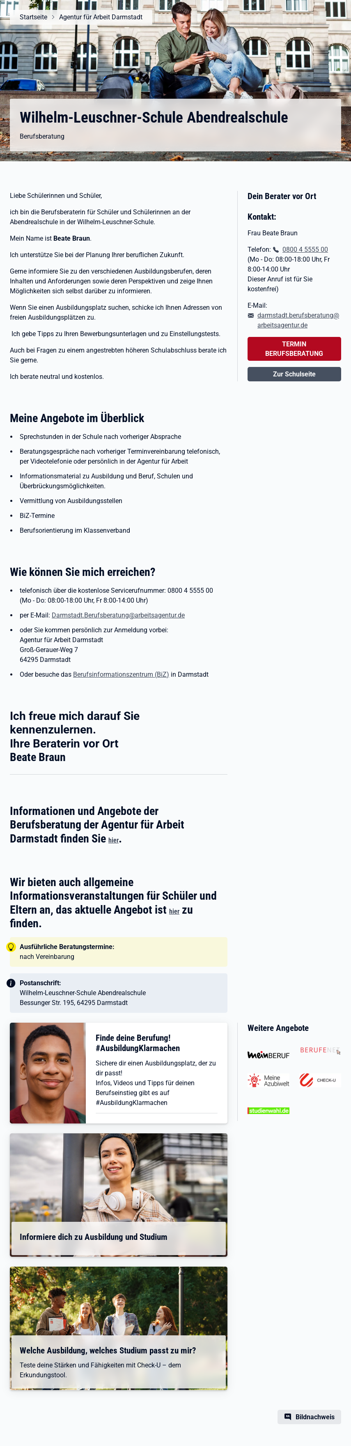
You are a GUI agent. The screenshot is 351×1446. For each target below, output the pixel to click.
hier (113, 840)
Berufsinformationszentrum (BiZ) (121, 674)
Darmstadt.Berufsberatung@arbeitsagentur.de (118, 615)
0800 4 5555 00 (305, 249)
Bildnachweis (315, 1417)
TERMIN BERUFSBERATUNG (294, 348)
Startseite (33, 17)
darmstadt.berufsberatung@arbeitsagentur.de (298, 320)
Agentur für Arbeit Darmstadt (100, 17)
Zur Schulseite (294, 374)
